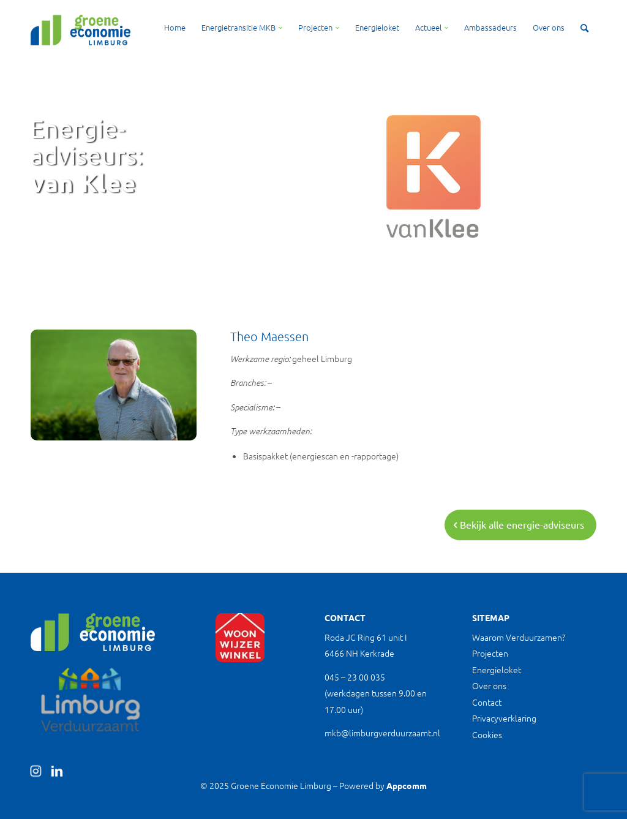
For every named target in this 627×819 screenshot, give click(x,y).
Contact (486, 702)
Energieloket (496, 669)
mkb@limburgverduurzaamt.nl (382, 733)
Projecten (490, 653)
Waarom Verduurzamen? (518, 637)
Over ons (489, 685)
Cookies (487, 734)
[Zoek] (584, 28)
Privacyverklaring (504, 718)
